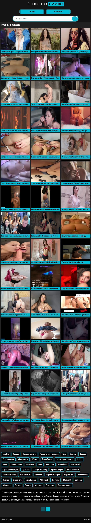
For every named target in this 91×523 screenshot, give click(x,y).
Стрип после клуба (10, 470)
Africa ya (38, 485)
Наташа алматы (29, 454)
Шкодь (79, 459)
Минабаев (62, 464)
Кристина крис (57, 470)
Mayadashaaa (30, 480)
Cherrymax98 (23, 459)
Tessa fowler (47, 459)
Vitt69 (40, 464)
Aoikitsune (50, 464)
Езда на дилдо (8, 459)
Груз (64, 454)
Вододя (83, 454)
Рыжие (18, 485)
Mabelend (44, 480)
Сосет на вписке (64, 485)
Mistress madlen (9, 475)
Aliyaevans (7, 485)
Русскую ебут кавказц (49, 454)
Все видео (58, 12)
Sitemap (87, 520)
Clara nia (28, 485)
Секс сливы (6, 520)
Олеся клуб (75, 464)
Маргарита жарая (53, 475)
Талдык (16, 454)
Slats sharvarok (73, 470)
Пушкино (25, 470)
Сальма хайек (25, 475)
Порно (45, 4)
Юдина (35, 459)
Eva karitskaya (16, 464)
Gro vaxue (55, 480)
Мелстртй (67, 480)
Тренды (32, 12)
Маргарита (68, 475)
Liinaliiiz (6, 454)
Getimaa (6, 480)
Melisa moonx (82, 475)
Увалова (38, 475)
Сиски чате (17, 480)
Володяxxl (50, 485)
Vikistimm (30, 464)
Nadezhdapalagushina (64, 459)
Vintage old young (40, 470)
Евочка (73, 454)
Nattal (5, 464)
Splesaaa (78, 480)
